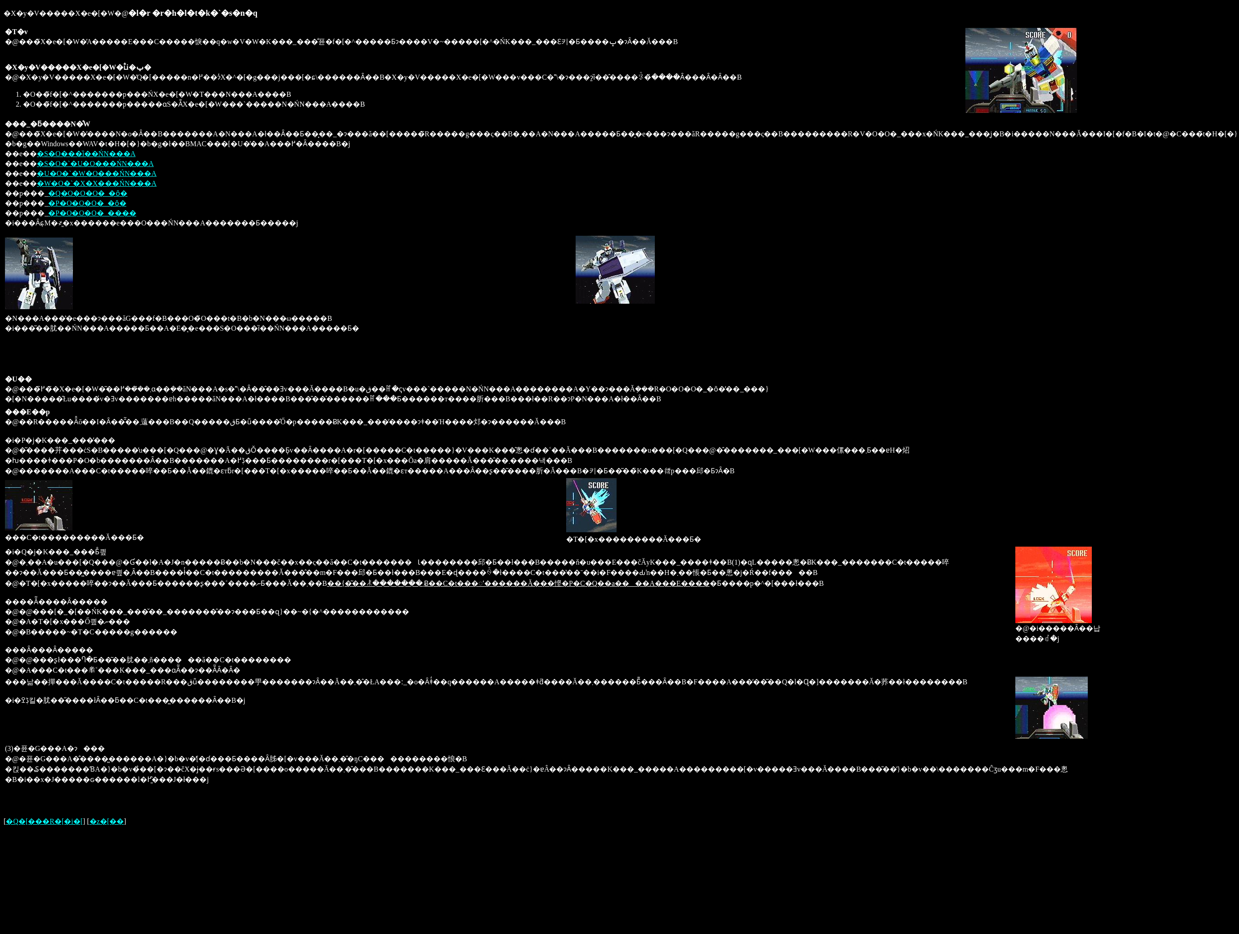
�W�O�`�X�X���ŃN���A (97, 183)
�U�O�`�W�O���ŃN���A (97, 173)
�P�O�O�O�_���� (92, 213)
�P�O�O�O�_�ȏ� (87, 203)
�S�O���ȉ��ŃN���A (86, 153)
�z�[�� (107, 821)
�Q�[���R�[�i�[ (44, 821)
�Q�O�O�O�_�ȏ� (87, 193)
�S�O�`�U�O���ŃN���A (95, 163)
